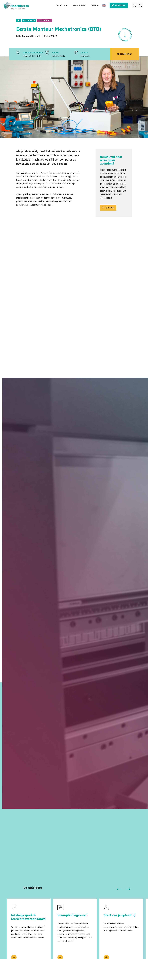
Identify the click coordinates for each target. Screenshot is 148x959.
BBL (18, 36)
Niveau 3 (35, 36)
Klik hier (110, 208)
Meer (94, 5)
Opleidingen (79, 5)
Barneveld (85, 56)
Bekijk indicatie (58, 56)
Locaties (60, 5)
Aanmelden (120, 5)
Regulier (26, 36)
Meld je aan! (124, 54)
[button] (119, 889)
